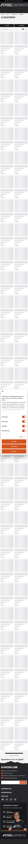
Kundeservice (10, 822)
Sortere (21, 25)
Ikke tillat (14, 451)
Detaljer (21, 436)
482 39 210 (10, 812)
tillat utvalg (14, 446)
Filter (7, 25)
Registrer (23, 782)
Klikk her (9, 817)
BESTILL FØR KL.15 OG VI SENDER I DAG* (15, 0)
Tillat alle (14, 441)
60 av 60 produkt (14, 755)
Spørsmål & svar (11, 827)
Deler (8, 14)
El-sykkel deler (14, 14)
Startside (2, 14)
